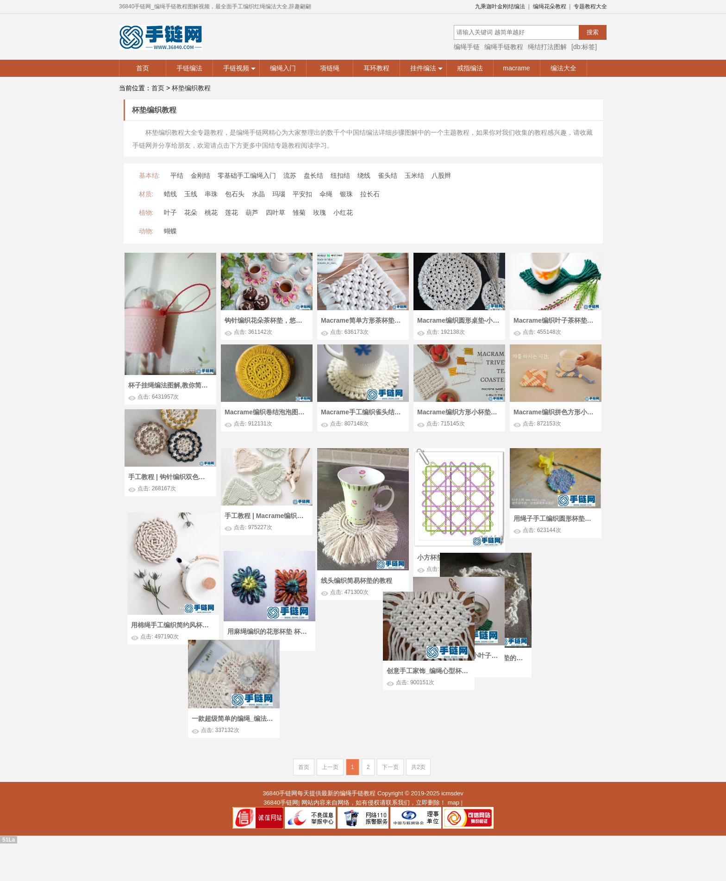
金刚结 (200, 175)
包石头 (234, 194)
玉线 (190, 194)
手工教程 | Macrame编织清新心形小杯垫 (266, 534)
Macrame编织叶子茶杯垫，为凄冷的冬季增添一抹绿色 (554, 320)
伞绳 (325, 194)
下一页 (390, 789)
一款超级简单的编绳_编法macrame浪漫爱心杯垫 (183, 730)
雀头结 (387, 175)
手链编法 (189, 68)
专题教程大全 (590, 6)
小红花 (343, 212)
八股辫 (441, 175)
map (453, 824)
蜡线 (170, 194)
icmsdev (452, 815)
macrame (516, 68)
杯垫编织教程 (191, 88)
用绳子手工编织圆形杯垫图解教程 (554, 537)
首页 (142, 68)
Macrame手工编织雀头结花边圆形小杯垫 (362, 412)
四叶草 (275, 212)
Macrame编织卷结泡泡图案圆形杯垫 (266, 412)
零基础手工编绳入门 (247, 175)
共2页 (418, 789)
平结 (176, 175)
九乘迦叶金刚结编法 (500, 6)
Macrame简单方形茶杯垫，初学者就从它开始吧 (362, 320)
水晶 (258, 194)
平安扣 (302, 194)
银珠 (346, 194)
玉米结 (414, 175)
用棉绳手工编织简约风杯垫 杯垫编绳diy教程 (176, 642)
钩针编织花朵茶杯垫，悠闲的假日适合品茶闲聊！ (266, 320)
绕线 (363, 175)
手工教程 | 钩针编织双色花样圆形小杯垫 (169, 477)
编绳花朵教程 (549, 6)
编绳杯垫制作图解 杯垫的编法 (378, 691)
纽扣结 (340, 175)
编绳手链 (467, 46)
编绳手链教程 (503, 46)
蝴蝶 (170, 231)
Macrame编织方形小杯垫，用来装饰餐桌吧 (458, 412)
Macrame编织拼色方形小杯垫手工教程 (554, 412)
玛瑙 (278, 194)
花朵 (190, 212)
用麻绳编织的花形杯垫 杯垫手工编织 (273, 666)
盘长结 (313, 175)
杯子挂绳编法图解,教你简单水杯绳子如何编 (169, 385)
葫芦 (251, 212)
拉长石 (370, 194)
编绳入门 (283, 68)
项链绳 (329, 68)
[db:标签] (584, 46)
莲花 (231, 212)
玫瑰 (319, 212)
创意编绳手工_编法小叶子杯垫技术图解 (456, 667)
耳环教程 (376, 68)
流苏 (289, 175)
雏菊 (299, 212)
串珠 (211, 194)
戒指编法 (470, 68)
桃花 (211, 212)
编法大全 (563, 68)
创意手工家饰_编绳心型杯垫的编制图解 (528, 670)
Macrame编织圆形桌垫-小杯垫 (458, 320)
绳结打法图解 (547, 46)
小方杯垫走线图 (440, 575)
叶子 (170, 212)
